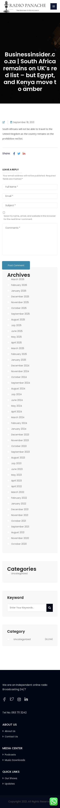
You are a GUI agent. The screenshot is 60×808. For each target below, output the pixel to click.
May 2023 (16, 474)
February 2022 (19, 497)
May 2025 (16, 336)
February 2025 (19, 354)
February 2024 (19, 423)
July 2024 (16, 394)
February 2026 (19, 285)
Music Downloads (15, 760)
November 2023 (20, 440)
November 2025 (20, 302)
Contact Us (11, 736)
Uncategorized (19, 573)
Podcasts (10, 754)
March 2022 (17, 492)
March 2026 (17, 279)
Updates (10, 783)
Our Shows (11, 778)
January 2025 (18, 359)
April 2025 (16, 342)
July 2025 (16, 325)
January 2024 (18, 428)
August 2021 (17, 532)
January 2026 (18, 290)
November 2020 (20, 538)
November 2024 (20, 371)
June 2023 (17, 469)
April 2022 (16, 486)
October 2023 (19, 446)
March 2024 (17, 417)
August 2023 (18, 457)
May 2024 (16, 405)
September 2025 (20, 313)
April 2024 (16, 411)
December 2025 (20, 296)
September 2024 (20, 382)
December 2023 (20, 434)
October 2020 (19, 543)
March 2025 (17, 348)
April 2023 (16, 480)
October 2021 (18, 520)
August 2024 (18, 388)
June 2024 (17, 400)
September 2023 (20, 451)
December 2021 (19, 509)
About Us (10, 731)
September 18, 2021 (23, 122)
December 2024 (20, 365)
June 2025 (17, 331)
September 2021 (20, 526)
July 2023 (16, 463)
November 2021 (19, 515)
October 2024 (19, 377)
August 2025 (18, 319)
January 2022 (18, 503)
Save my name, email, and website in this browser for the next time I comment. (30, 217)
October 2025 (19, 308)
